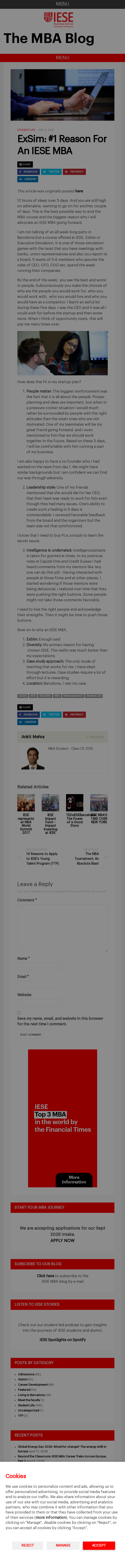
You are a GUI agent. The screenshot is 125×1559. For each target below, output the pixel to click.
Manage (63, 1545)
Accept (99, 1545)
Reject (27, 1545)
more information (51, 1517)
